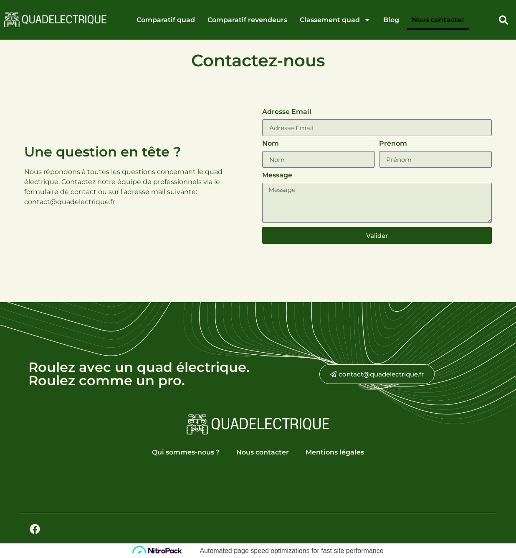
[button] (503, 20)
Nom (270, 143)
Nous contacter (438, 20)
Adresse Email (286, 112)
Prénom (393, 143)
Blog (391, 20)
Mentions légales (335, 452)
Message (277, 175)
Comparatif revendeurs (247, 20)
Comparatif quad (166, 20)
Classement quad (335, 20)
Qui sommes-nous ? (186, 452)
